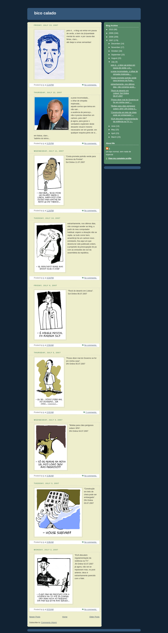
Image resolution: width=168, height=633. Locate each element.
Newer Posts (34, 617)
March (114, 137)
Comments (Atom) (49, 622)
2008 (111, 37)
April (113, 133)
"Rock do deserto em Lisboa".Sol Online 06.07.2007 (120, 93)
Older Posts (94, 617)
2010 (111, 29)
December (116, 44)
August (114, 58)
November (116, 47)
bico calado (45, 13)
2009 (111, 33)
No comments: (90, 85)
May (113, 130)
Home (64, 617)
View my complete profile (119, 158)
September (116, 55)
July (113, 62)
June (113, 126)
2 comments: (91, 412)
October (115, 51)
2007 (111, 40)
